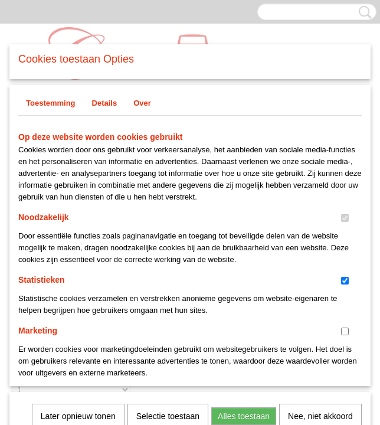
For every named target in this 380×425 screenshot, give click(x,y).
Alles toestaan (244, 259)
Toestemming (51, 103)
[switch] (345, 218)
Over (142, 103)
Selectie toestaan (167, 259)
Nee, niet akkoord (320, 259)
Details (104, 103)
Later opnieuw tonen (78, 259)
